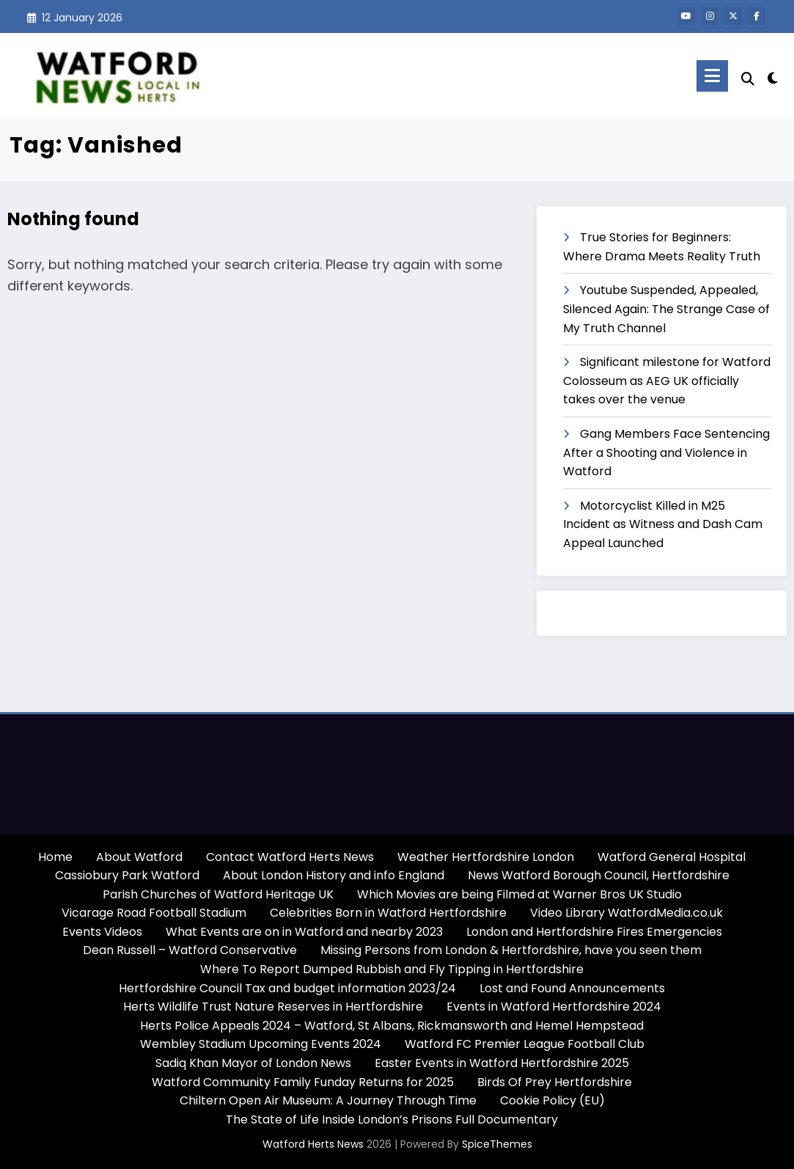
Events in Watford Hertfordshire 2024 (553, 1006)
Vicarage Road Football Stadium (154, 912)
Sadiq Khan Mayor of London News (253, 1063)
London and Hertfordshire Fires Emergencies (594, 931)
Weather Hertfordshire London (485, 857)
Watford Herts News (314, 1144)
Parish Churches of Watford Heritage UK (218, 894)
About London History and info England (333, 875)
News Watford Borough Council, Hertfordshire (598, 875)
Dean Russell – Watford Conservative (190, 950)
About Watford (139, 857)
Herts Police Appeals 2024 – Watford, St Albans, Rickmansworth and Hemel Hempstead (392, 1025)
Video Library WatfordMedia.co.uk (626, 912)
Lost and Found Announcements (572, 988)
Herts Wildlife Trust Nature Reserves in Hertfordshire (273, 1006)
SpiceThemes (497, 1144)
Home (55, 857)
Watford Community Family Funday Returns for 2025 (303, 1082)
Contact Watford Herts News (290, 857)
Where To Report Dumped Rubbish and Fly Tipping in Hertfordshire (392, 969)
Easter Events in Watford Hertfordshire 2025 (502, 1063)
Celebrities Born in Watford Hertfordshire (388, 912)
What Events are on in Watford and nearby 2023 (304, 931)
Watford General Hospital (672, 857)
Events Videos (102, 931)
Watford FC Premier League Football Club (524, 1044)
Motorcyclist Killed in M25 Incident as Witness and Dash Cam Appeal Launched (662, 524)
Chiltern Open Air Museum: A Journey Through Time (328, 1100)
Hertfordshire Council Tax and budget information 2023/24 (287, 988)
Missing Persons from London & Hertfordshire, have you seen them (511, 950)
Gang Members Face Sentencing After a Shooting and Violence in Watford (666, 452)
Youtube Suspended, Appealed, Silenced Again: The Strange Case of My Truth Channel (666, 309)
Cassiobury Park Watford (127, 875)
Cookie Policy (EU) (552, 1100)
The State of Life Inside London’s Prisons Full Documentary (392, 1119)
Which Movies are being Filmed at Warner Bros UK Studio (519, 894)
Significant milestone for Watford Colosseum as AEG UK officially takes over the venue (667, 380)
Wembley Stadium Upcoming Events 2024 (260, 1044)
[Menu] (712, 76)
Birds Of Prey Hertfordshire (554, 1082)
